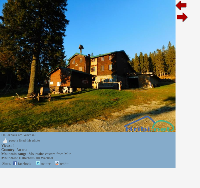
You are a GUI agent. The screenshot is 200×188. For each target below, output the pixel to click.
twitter (43, 164)
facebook (22, 164)
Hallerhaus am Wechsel (36, 158)
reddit (61, 164)
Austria (21, 150)
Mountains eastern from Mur (50, 154)
